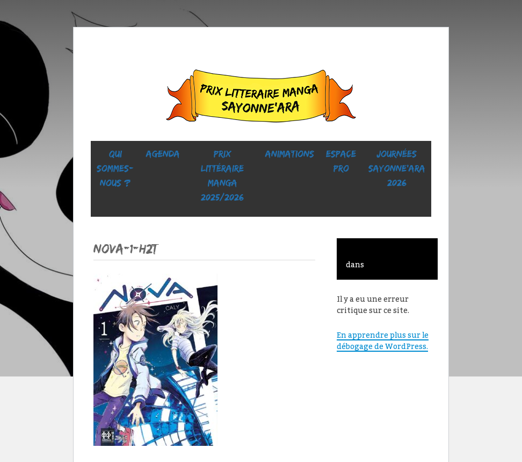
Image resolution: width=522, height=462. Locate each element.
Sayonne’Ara (261, 98)
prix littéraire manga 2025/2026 (222, 175)
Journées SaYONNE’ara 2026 (396, 168)
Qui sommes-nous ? (115, 168)
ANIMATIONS (289, 153)
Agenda (163, 153)
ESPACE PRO (341, 161)
